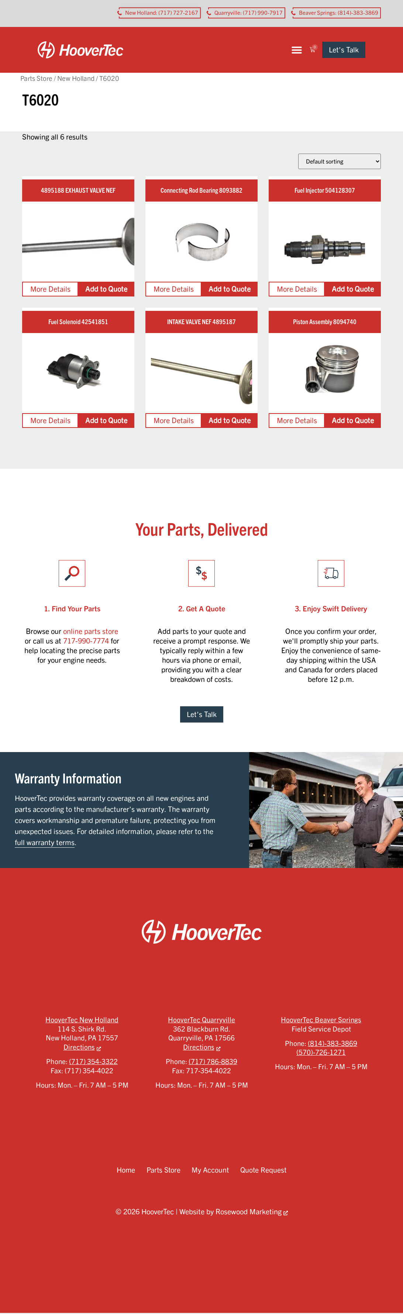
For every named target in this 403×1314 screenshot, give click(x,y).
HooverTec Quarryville (201, 1021)
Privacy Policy (171, 1251)
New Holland (75, 79)
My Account (211, 1171)
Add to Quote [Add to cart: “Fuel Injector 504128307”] (353, 290)
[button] (311, 50)
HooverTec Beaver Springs (321, 1021)
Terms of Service (227, 1251)
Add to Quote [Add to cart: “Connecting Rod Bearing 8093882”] (230, 290)
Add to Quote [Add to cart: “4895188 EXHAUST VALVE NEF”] (106, 290)
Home (124, 1171)
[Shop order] (339, 162)
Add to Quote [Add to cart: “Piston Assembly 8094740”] (353, 421)
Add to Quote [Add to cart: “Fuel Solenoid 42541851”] (106, 421)
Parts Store (36, 79)
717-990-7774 (86, 642)
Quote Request (264, 1171)
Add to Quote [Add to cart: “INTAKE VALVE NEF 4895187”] (230, 421)
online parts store (90, 632)
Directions (79, 1048)
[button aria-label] (160, 12)
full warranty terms (45, 843)
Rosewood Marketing (249, 1213)
